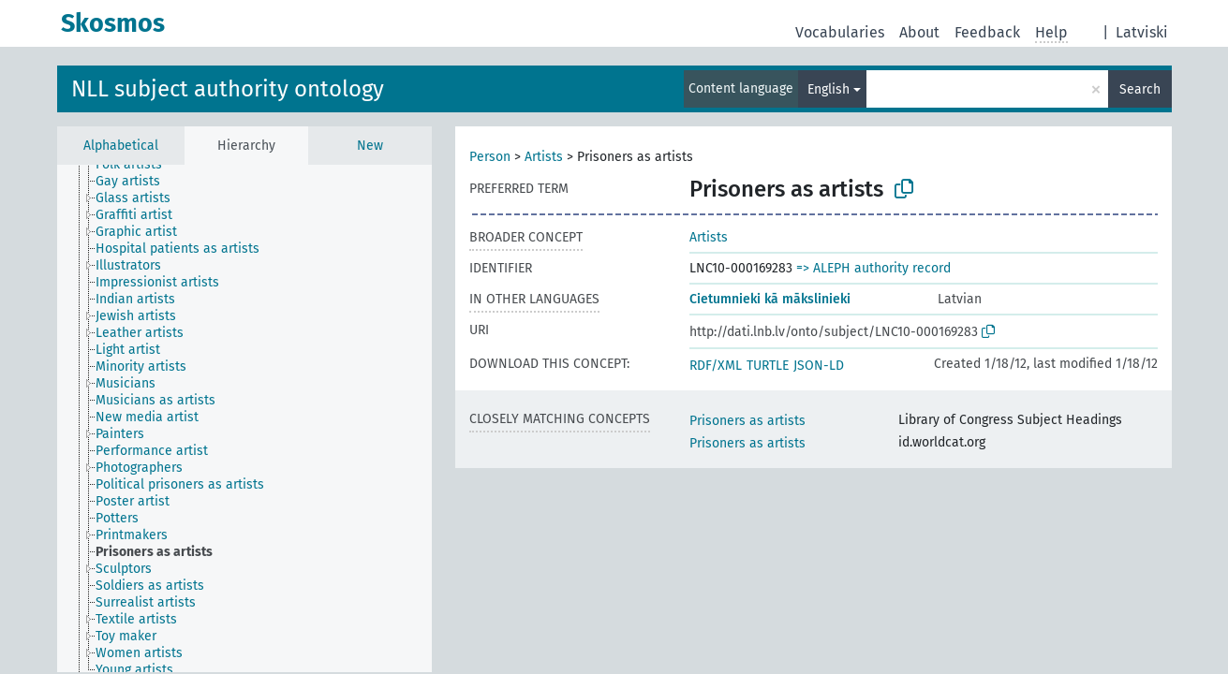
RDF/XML (715, 366)
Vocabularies (839, 32)
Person (489, 157)
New (370, 146)
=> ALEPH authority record (873, 268)
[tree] (244, 418)
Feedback (987, 32)
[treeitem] (137, 164)
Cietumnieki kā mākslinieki (770, 299)
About (919, 32)
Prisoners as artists (747, 421)
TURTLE (768, 366)
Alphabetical (120, 146)
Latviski (1142, 32)
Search (1140, 89)
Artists (544, 157)
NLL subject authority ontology (227, 89)
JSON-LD (818, 366)
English (828, 89)
